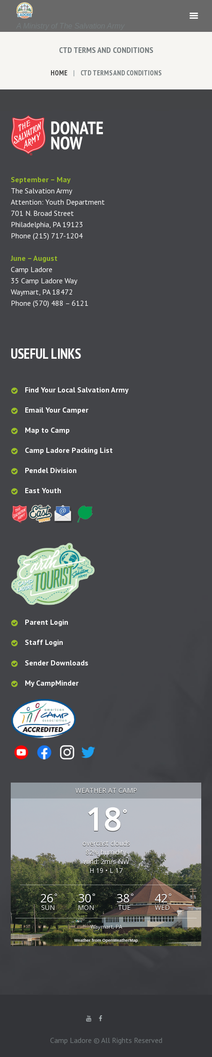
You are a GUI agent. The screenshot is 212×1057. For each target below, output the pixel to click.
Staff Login (44, 642)
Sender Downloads (56, 662)
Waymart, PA (106, 926)
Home (59, 72)
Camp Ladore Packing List (70, 450)
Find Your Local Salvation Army (77, 389)
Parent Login (46, 622)
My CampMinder (52, 682)
